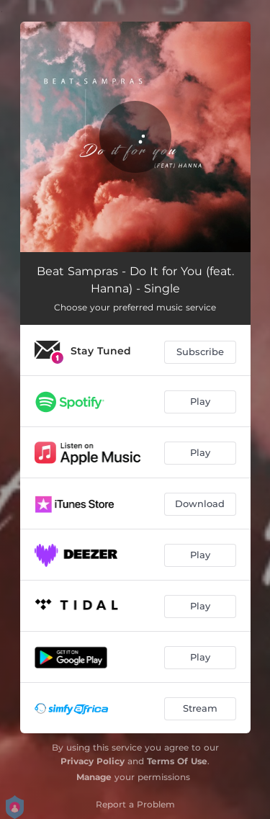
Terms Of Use (177, 761)
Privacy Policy (92, 761)
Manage (94, 776)
